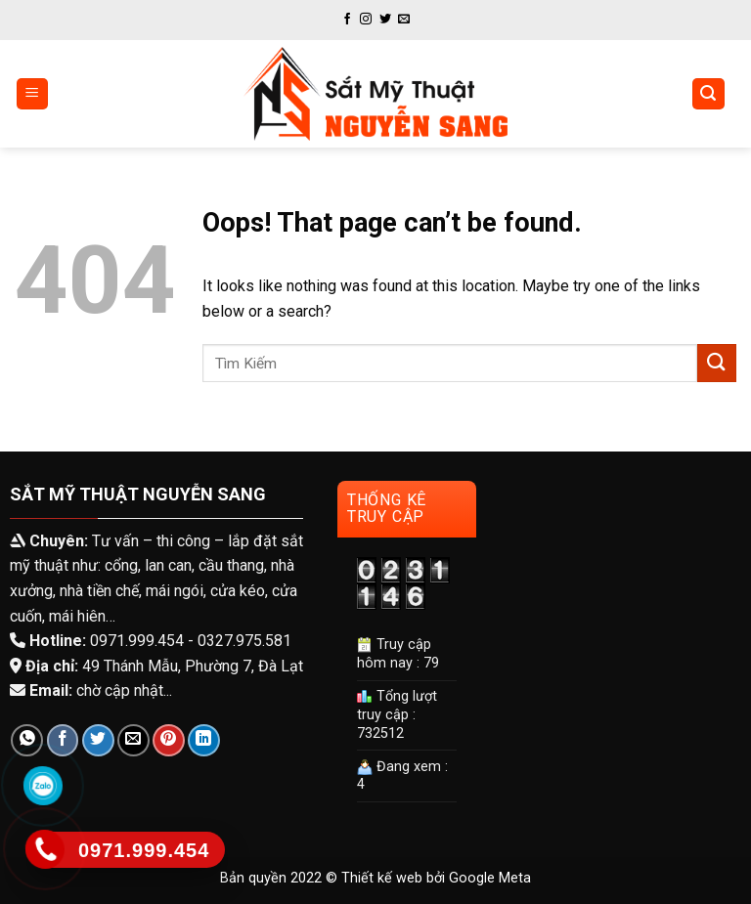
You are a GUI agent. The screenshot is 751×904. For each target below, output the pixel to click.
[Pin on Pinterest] (169, 740)
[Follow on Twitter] (385, 19)
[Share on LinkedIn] (204, 740)
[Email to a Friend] (133, 740)
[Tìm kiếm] (709, 94)
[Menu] (33, 94)
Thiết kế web (381, 878)
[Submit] (716, 363)
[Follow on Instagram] (366, 19)
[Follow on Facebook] (347, 19)
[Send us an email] (404, 19)
